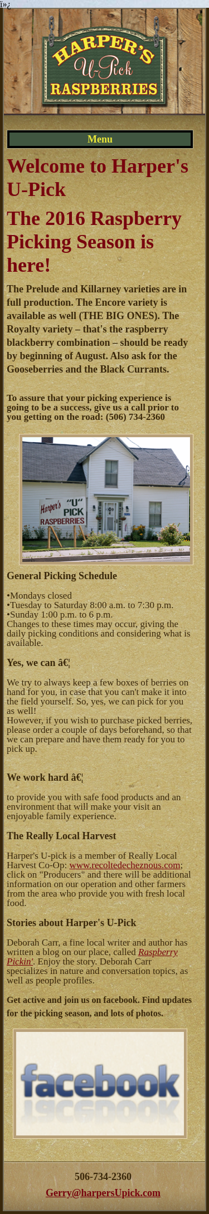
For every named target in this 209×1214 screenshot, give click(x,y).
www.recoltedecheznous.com (124, 865)
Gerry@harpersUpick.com (103, 1192)
